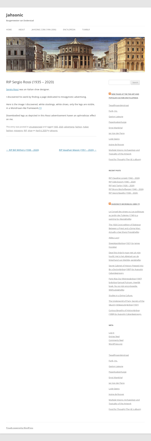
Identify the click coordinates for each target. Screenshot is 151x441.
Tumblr (86, 29)
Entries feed (114, 336)
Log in (111, 332)
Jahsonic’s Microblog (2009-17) (125, 204)
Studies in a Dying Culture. (121, 295)
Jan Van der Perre (117, 133)
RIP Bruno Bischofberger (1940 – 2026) (126, 189)
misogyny (18, 130)
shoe (30, 130)
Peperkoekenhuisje (117, 122)
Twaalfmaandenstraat (119, 105)
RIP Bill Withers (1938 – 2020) (22, 150)
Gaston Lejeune (116, 116)
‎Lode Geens (114, 138)
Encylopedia (69, 29)
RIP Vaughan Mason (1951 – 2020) (77, 150)
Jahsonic (14, 15)
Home (9, 29)
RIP (25, 130)
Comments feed (116, 340)
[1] (40, 108)
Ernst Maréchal (116, 127)
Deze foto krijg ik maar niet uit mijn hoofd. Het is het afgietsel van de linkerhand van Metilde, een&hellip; (125, 256)
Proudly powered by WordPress (19, 428)
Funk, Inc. (113, 111)
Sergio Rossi (12, 89)
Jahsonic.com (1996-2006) (44, 29)
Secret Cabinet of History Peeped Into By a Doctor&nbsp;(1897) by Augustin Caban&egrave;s (126, 269)
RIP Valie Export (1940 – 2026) (122, 181)
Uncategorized (35, 126)
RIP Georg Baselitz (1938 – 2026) (123, 193)
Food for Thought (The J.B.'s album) (125, 159)
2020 (61, 126)
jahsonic (54, 130)
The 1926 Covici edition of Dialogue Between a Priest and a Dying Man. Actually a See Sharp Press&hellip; (125, 228)
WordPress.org (115, 344)
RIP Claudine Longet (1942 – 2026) (124, 178)
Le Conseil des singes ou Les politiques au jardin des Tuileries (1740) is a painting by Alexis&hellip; (126, 215)
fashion (78, 126)
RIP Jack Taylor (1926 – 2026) (121, 185)
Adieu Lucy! (114, 237)
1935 (56, 126)
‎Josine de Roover (116, 144)
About (22, 29)
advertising (69, 126)
